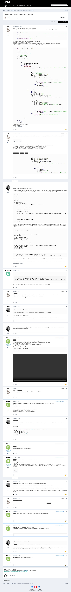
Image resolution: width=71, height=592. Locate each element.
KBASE (14, 5)
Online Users (18, 7)
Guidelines (13, 7)
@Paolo (14, 403)
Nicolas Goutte (8, 270)
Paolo (8, 26)
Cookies (39, 589)
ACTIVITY (10, 5)
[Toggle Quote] (14, 273)
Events (8, 7)
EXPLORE (5, 6)
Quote (16, 129)
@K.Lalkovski (19, 390)
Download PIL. (18, 141)
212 (8, 35)
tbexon (8, 183)
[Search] (56, 5)
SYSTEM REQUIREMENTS (21, 5)
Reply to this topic (63, 21)
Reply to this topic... (12, 575)
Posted (16, 26)
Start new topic (53, 21)
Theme (36, 589)
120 (8, 347)
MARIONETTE (29, 5)
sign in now (26, 570)
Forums (4, 7)
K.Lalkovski (8, 337)
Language (32, 589)
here (25, 315)
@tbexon (15, 293)
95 (8, 192)
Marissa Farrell (52, 29)
